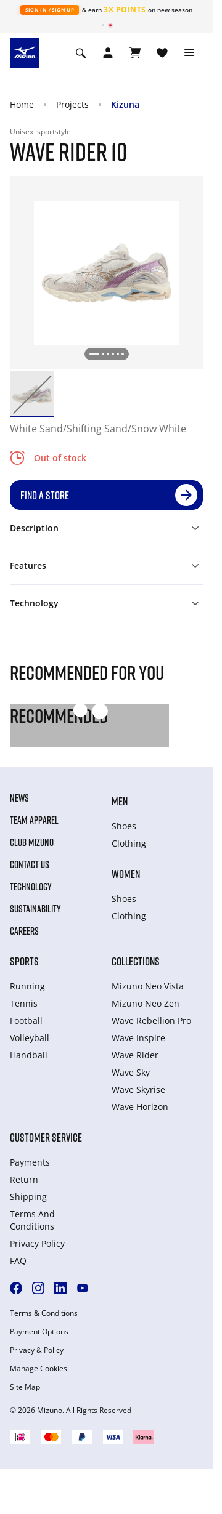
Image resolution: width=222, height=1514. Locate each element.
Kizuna (125, 104)
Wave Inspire (138, 1038)
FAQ (18, 1260)
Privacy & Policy (37, 1350)
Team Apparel (34, 820)
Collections (136, 961)
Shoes (124, 826)
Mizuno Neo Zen (145, 1003)
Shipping (28, 1196)
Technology (31, 886)
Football (26, 1020)
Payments (30, 1162)
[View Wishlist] (162, 53)
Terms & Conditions (44, 1313)
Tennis (24, 1003)
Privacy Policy (37, 1243)
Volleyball (29, 1038)
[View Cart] (135, 53)
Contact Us (29, 864)
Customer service (46, 1137)
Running (27, 986)
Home (22, 104)
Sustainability (35, 909)
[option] (32, 393)
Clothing (129, 843)
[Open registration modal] (107, 53)
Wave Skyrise (138, 1089)
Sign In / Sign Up (49, 9)
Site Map (25, 1387)
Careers (24, 931)
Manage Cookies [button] (38, 1368)
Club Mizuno (32, 842)
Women (126, 873)
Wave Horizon (140, 1107)
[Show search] (80, 53)
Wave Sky (131, 1072)
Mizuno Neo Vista (148, 986)
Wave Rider (135, 1055)
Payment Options (39, 1331)
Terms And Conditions (32, 1220)
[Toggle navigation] (189, 53)
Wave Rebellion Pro (151, 1020)
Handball (28, 1055)
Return (24, 1179)
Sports (24, 961)
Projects (72, 104)
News (19, 798)
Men (120, 801)
